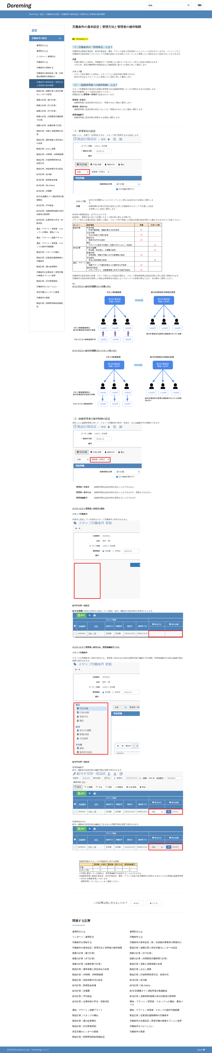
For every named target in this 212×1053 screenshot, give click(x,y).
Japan (201, 1049)
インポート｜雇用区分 (46, 56)
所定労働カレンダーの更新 (48, 292)
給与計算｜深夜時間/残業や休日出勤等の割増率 (50, 212)
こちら (101, 881)
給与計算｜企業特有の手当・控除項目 (50, 221)
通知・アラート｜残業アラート (50, 237)
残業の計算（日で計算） (47, 105)
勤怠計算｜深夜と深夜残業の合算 (50, 133)
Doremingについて (40, 1049)
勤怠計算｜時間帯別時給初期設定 (50, 305)
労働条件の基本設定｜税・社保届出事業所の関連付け (50, 75)
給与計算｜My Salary (46, 185)
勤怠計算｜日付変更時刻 (47, 281)
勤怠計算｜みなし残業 (46, 148)
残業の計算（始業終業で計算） (50, 125)
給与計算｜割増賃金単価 (47, 179)
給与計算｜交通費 (44, 191)
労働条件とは (42, 62)
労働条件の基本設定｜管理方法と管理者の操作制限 (50, 84)
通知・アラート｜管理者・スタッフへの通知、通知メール (50, 230)
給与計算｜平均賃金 (45, 205)
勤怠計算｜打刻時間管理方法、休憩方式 (50, 161)
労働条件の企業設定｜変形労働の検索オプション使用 (50, 274)
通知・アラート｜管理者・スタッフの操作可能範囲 (50, 245)
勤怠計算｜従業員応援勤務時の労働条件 (50, 259)
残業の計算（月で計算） (47, 111)
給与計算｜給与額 (44, 174)
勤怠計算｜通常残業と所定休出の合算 (50, 141)
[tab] (46, 38)
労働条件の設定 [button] (39, 38)
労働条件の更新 (43, 297)
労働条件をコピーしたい (47, 286)
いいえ (154, 903)
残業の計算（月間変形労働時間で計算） (50, 118)
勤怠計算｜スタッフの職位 (48, 252)
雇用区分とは (42, 45)
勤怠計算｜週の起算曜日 (47, 266)
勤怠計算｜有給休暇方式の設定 (50, 168)
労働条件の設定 (53, 14)
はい (136, 903)
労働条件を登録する (45, 67)
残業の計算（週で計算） (47, 99)
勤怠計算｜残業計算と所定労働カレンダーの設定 (50, 93)
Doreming (33, 14)
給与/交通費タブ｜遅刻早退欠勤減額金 (50, 198)
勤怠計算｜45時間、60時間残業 (50, 154)
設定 (42, 14)
